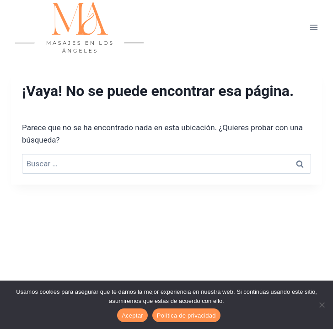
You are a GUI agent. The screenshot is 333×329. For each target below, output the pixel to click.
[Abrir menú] (313, 27)
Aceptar (132, 315)
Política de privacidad (186, 315)
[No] (321, 304)
